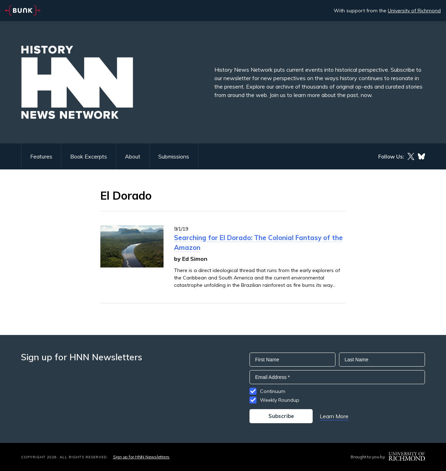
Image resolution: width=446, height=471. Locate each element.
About (132, 156)
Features (41, 156)
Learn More (334, 416)
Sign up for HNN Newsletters (141, 456)
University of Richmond (414, 10)
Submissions (173, 156)
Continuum (272, 391)
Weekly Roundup (279, 400)
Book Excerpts (88, 156)
